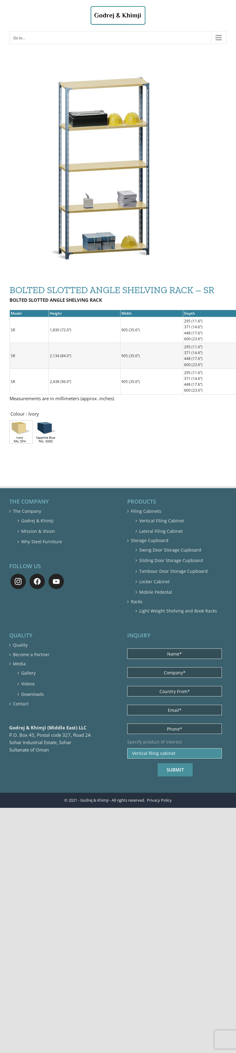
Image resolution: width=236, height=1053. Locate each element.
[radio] (21, 432)
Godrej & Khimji (37, 521)
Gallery (28, 673)
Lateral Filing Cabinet (161, 531)
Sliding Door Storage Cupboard (171, 560)
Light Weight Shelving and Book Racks (178, 611)
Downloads (32, 694)
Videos (28, 684)
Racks (137, 601)
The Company (27, 511)
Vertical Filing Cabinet (161, 521)
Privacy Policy (159, 799)
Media (19, 664)
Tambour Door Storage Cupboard (173, 571)
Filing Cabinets (146, 511)
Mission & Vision (38, 531)
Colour (17, 414)
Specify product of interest (154, 742)
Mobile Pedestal (155, 592)
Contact (21, 704)
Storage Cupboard (149, 540)
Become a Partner (31, 654)
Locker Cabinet (154, 581)
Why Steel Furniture (41, 541)
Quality (20, 645)
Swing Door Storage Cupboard (170, 550)
